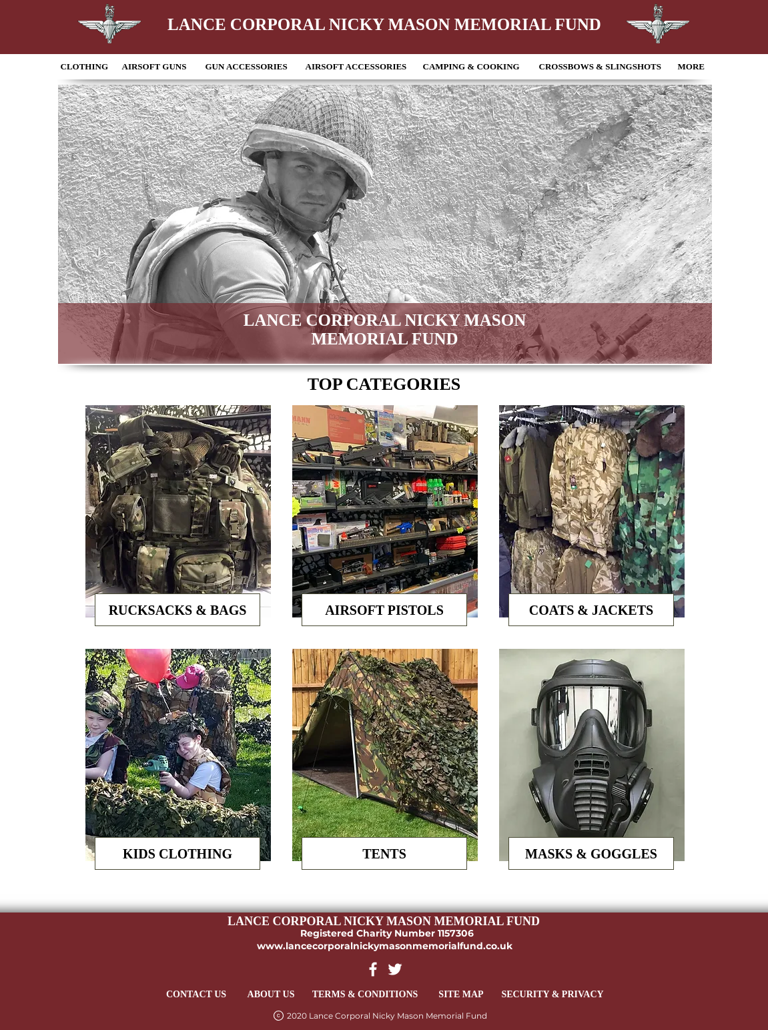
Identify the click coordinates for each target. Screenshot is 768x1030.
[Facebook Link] (373, 969)
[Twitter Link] (395, 969)
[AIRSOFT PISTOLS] (384, 609)
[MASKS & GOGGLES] (591, 853)
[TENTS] (384, 853)
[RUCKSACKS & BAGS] (177, 609)
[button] (85, 66)
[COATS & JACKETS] (591, 609)
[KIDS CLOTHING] (177, 853)
